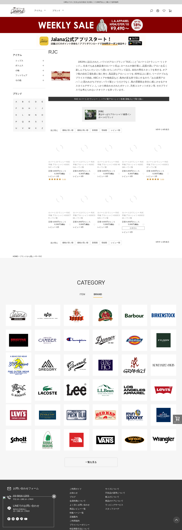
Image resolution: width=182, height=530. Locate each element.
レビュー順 (115, 131)
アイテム (38, 11)
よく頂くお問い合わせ (80, 505)
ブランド (56, 11)
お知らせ (74, 493)
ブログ (73, 497)
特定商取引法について (151, 505)
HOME (15, 257)
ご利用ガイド (76, 489)
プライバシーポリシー (151, 501)
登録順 (104, 131)
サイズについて (112, 489)
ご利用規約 (146, 497)
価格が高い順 (82, 131)
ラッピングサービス (114, 505)
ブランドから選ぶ (27, 257)
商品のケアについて (114, 501)
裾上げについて (112, 497)
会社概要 (145, 509)
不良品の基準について (115, 493)
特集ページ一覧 (148, 489)
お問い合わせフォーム (26, 488)
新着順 (95, 131)
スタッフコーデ (112, 509)
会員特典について (78, 501)
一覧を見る (91, 462)
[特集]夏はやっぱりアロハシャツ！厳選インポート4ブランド (114, 115)
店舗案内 (145, 493)
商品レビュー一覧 (78, 509)
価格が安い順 (67, 131)
